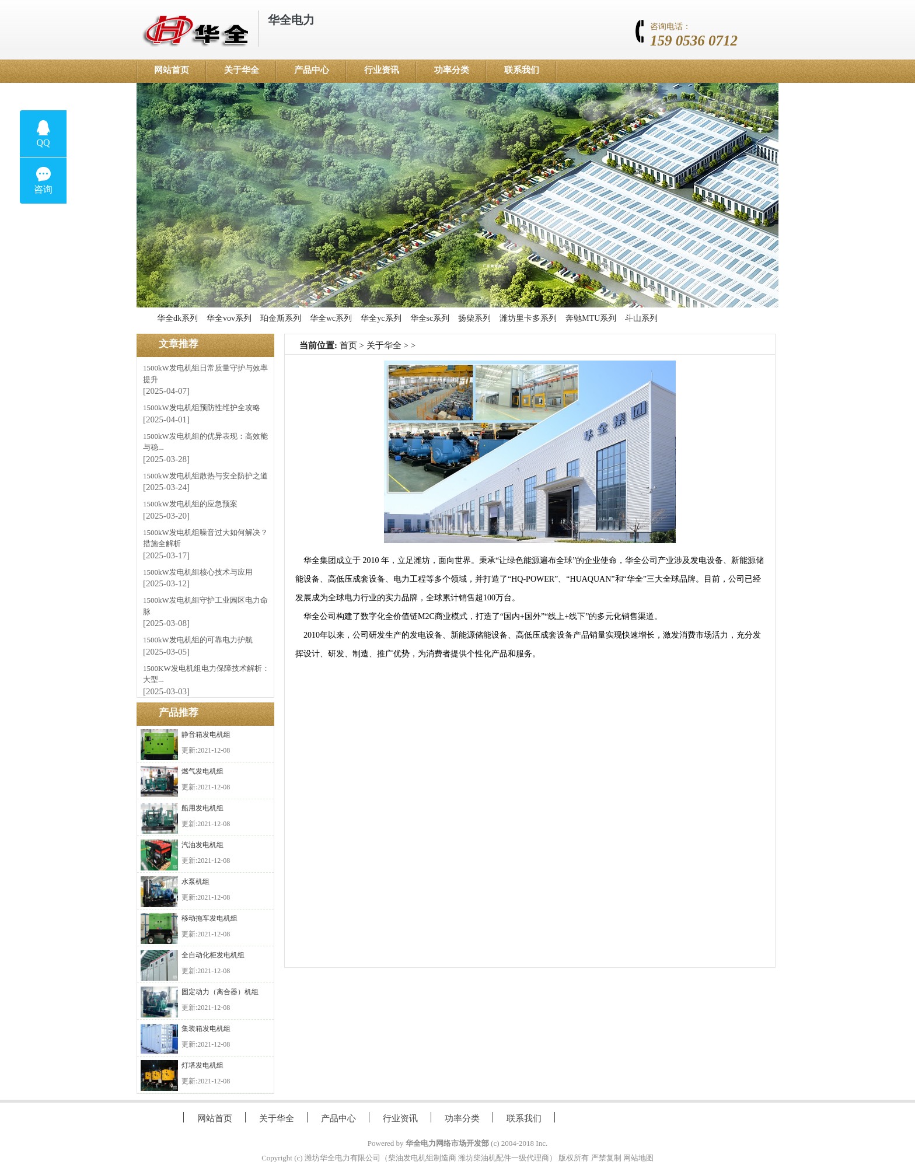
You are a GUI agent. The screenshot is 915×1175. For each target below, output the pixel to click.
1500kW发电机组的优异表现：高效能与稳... (205, 442)
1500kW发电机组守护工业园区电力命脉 (205, 606)
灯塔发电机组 (202, 1065)
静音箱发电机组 (206, 734)
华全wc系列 (331, 318)
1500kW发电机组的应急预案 (190, 503)
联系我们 (521, 70)
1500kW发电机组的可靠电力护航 (198, 639)
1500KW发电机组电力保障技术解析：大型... (206, 674)
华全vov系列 (229, 318)
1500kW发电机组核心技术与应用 (198, 572)
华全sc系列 (430, 318)
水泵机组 (195, 881)
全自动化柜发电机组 (213, 955)
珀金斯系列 (280, 318)
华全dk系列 (177, 318)
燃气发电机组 (202, 771)
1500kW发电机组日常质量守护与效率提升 (205, 373)
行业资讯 (381, 70)
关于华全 (241, 70)
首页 (348, 345)
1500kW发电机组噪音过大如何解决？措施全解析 (205, 538)
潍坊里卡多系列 (528, 318)
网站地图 (638, 1157)
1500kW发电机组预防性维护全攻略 (201, 407)
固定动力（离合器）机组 (220, 992)
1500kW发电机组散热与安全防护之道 (205, 475)
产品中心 (311, 70)
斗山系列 (641, 318)
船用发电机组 (202, 808)
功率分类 (451, 70)
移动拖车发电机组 (209, 918)
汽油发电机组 (202, 845)
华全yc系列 (381, 318)
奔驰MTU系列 (590, 318)
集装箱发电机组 (206, 1028)
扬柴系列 (474, 318)
